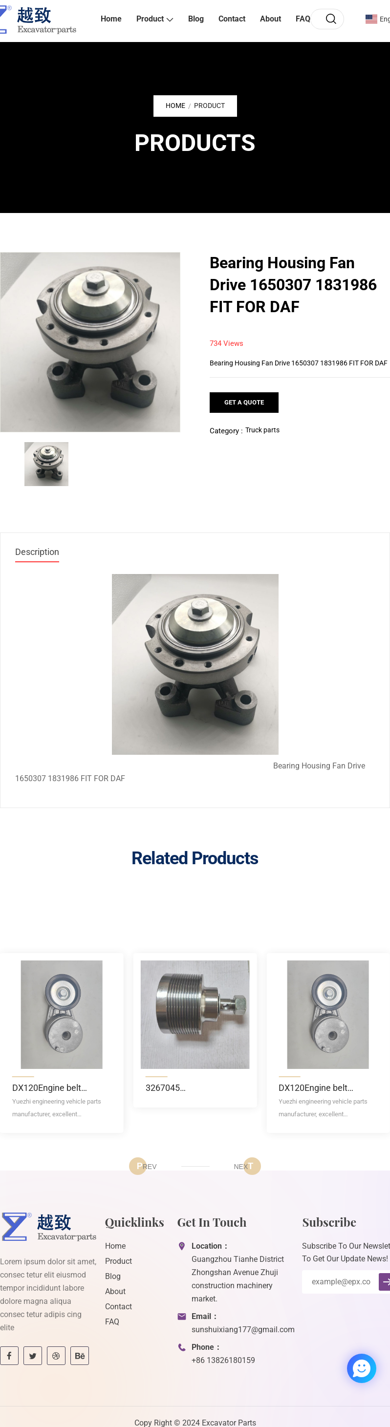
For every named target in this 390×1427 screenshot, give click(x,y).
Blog (196, 18)
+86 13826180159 (223, 1360)
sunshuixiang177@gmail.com (243, 1329)
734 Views (226, 343)
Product (150, 18)
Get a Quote (244, 402)
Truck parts (262, 430)
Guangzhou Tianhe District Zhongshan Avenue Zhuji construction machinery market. (238, 1279)
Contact (231, 18)
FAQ (303, 18)
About (270, 18)
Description (37, 552)
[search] (331, 19)
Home (111, 18)
